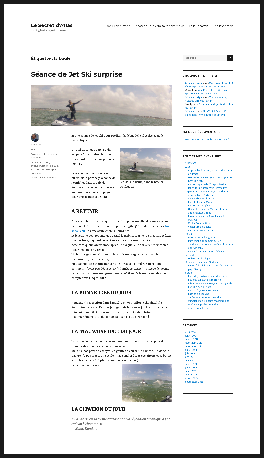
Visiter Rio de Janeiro (199, 226)
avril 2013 (190, 357)
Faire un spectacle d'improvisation (207, 184)
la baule (54, 165)
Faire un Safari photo (199, 205)
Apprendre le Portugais (201, 195)
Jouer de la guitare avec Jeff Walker (207, 188)
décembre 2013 (193, 342)
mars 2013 (191, 360)
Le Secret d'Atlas (51, 25)
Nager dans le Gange (199, 212)
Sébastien (36, 144)
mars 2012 (191, 371)
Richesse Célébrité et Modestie (202, 262)
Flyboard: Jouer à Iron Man (203, 290)
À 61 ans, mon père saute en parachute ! (207, 139)
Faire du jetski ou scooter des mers (207, 276)
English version (223, 26)
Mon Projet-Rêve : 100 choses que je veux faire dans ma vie (145, 26)
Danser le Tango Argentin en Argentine (210, 177)
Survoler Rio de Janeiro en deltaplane (208, 301)
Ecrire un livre (196, 181)
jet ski (45, 165)
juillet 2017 (191, 335)
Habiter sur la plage (199, 258)
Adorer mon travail (198, 308)
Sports (188, 272)
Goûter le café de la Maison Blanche (208, 209)
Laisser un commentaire (44, 177)
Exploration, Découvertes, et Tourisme (206, 191)
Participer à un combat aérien (204, 241)
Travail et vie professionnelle (201, 304)
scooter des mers (40, 169)
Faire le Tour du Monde (201, 202)
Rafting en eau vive (198, 294)
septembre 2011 (194, 381)
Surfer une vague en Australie (204, 297)
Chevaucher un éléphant (201, 198)
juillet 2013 (191, 350)
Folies (188, 234)
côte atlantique (39, 162)
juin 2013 (190, 353)
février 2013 (191, 364)
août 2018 (190, 332)
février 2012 (191, 374)
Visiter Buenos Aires (199, 223)
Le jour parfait (198, 26)
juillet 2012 (191, 367)
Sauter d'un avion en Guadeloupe (206, 251)
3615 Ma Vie (191, 163)
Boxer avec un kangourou (202, 237)
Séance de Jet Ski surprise (76, 74)
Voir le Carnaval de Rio (200, 230)
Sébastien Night (194, 83)
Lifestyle (190, 255)
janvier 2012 (192, 378)
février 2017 (191, 339)
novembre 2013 (193, 346)
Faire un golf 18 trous (199, 286)
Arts (187, 166)
